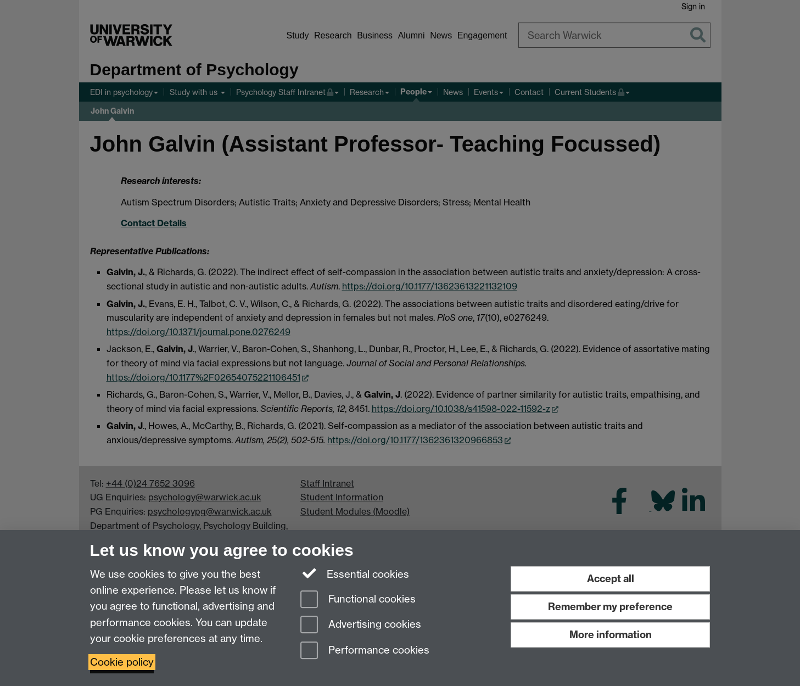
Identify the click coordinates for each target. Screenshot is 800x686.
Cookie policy (122, 662)
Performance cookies (364, 651)
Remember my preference (610, 606)
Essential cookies (355, 573)
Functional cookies (358, 600)
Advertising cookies (360, 625)
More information (610, 634)
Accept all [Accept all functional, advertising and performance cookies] (610, 578)
